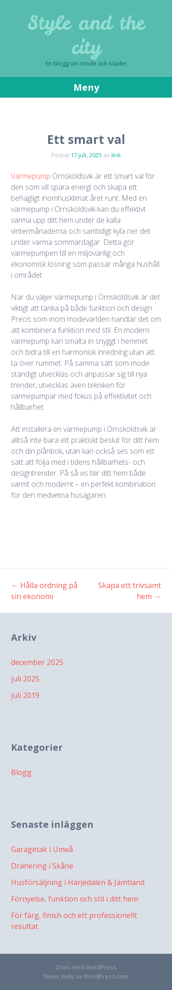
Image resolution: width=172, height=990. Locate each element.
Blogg (21, 772)
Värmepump (30, 176)
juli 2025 (25, 679)
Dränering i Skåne (42, 866)
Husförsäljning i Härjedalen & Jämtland (77, 882)
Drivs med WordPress (86, 967)
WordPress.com (106, 976)
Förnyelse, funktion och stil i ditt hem (74, 899)
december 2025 (37, 662)
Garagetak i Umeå (42, 849)
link (116, 155)
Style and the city (86, 35)
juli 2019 (25, 695)
